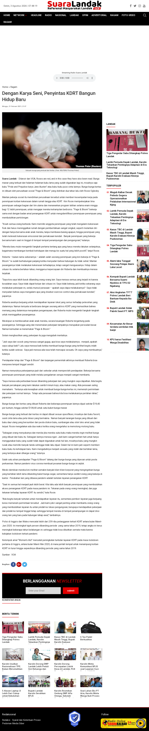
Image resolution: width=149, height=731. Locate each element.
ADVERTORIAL (99, 15)
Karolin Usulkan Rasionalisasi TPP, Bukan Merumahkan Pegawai (12, 668)
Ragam (13, 87)
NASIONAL (60, 15)
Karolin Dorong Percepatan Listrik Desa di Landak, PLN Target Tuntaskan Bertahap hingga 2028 (64, 670)
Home (5, 87)
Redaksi (6, 720)
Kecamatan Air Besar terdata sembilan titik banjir (121, 326)
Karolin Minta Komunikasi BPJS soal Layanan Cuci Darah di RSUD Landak (89, 669)
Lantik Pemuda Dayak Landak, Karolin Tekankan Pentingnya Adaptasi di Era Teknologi (39, 642)
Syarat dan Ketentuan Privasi (26, 720)
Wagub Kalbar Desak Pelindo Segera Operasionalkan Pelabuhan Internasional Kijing (123, 198)
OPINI (85, 15)
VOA (13, 554)
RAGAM (114, 15)
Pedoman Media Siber (13, 723)
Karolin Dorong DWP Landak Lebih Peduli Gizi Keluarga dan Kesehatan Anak (38, 668)
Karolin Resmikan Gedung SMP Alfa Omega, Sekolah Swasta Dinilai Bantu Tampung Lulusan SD (64, 696)
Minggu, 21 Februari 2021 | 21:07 (14, 106)
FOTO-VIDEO (128, 15)
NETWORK (18, 15)
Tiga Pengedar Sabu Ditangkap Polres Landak (12, 639)
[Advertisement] (74, 48)
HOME (7, 15)
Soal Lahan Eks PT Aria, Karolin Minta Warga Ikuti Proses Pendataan (89, 695)
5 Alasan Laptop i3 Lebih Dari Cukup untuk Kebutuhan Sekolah (11, 695)
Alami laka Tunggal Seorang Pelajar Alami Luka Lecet (122, 264)
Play (141, 723)
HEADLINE (36, 15)
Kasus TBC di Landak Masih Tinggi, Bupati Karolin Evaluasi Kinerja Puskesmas (64, 641)
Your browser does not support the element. (74, 78)
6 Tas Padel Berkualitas (86, 638)
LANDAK (74, 15)
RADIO (48, 15)
